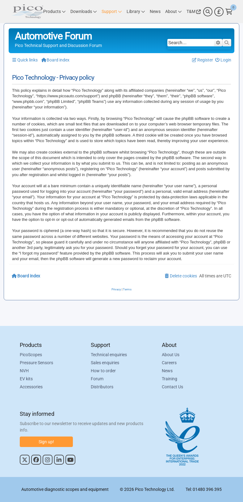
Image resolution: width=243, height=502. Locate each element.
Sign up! (46, 441)
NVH (24, 370)
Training (169, 378)
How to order (103, 370)
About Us (170, 354)
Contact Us (172, 386)
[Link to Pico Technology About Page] (173, 11)
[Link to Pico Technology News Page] (155, 11)
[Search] (207, 11)
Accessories (31, 386)
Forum (97, 378)
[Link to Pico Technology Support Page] (112, 11)
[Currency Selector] (219, 11)
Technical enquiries (109, 354)
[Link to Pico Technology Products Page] (54, 11)
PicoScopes (31, 354)
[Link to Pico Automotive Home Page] (27, 11)
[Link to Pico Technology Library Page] (136, 11)
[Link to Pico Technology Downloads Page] (83, 11)
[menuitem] (223, 60)
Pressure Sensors (36, 362)
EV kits (26, 378)
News (167, 370)
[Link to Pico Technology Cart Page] (229, 12)
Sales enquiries (105, 362)
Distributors (102, 386)
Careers (169, 362)
